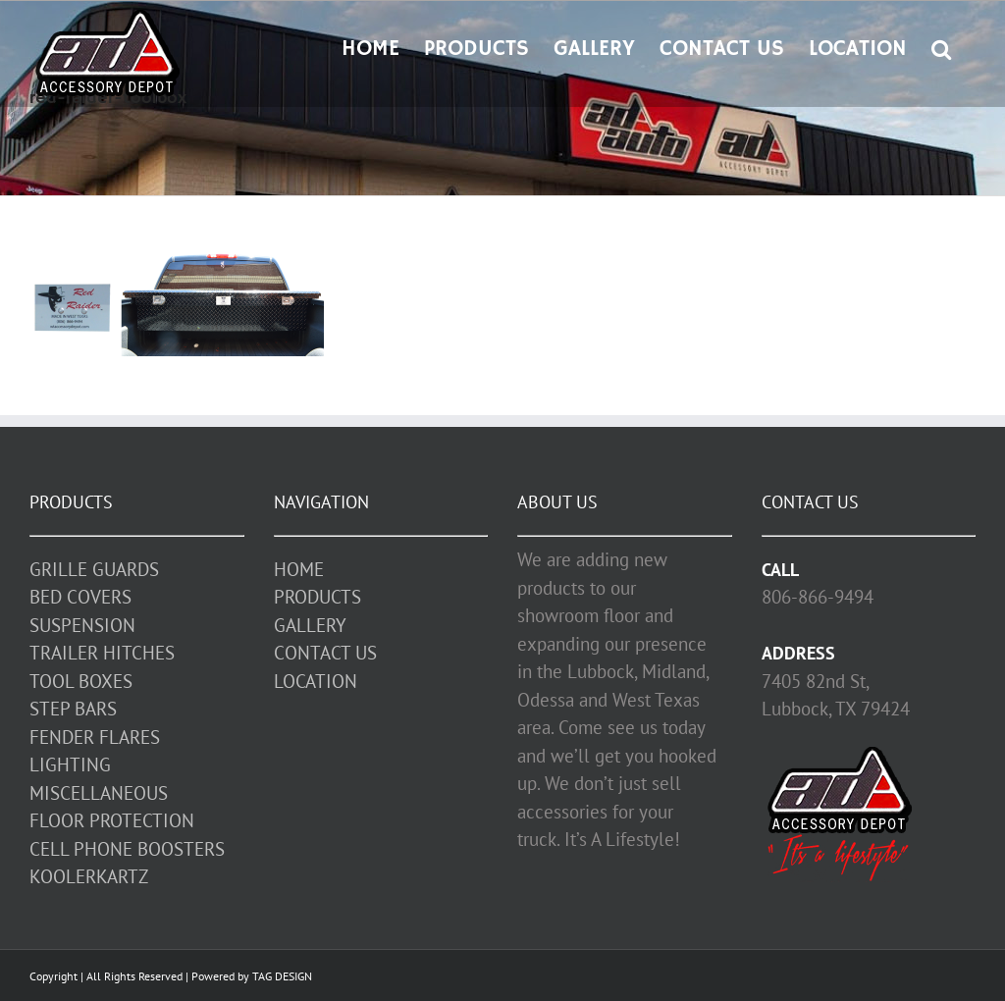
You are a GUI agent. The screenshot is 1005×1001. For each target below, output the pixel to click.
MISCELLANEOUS (98, 793)
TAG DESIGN (282, 976)
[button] (941, 46)
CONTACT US (325, 652)
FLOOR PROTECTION (111, 820)
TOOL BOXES (80, 681)
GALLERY (310, 625)
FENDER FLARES (94, 737)
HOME (299, 569)
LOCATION (315, 681)
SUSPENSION (82, 625)
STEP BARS (73, 708)
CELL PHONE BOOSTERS (127, 849)
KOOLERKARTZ (88, 876)
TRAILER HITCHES (102, 652)
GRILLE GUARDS (94, 569)
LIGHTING (70, 764)
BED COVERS (80, 596)
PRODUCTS (317, 596)
